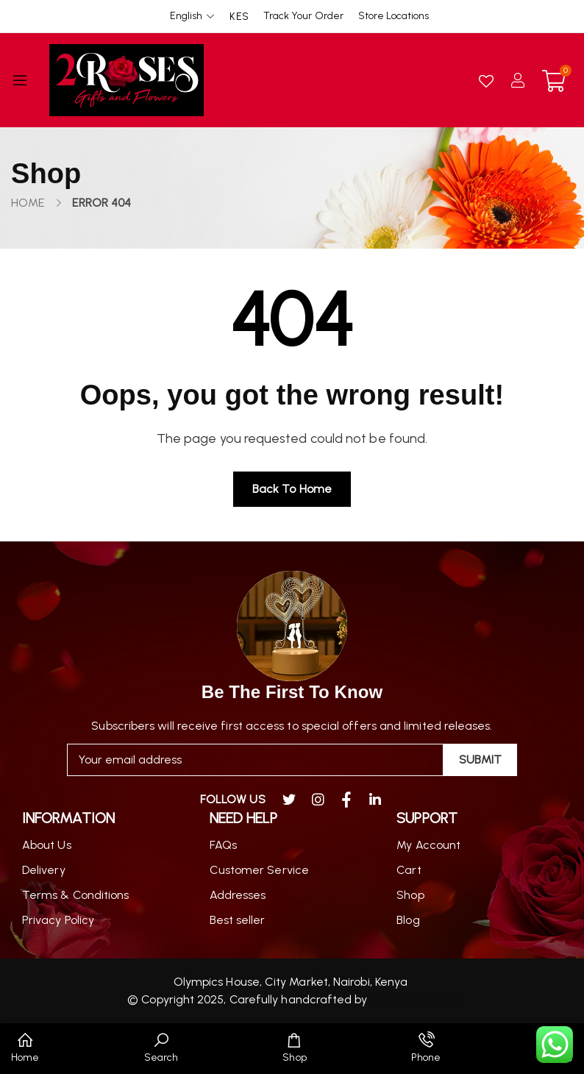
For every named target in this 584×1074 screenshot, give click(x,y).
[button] (25, 1049)
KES (238, 16)
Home (27, 203)
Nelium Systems (414, 999)
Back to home (292, 489)
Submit (480, 760)
